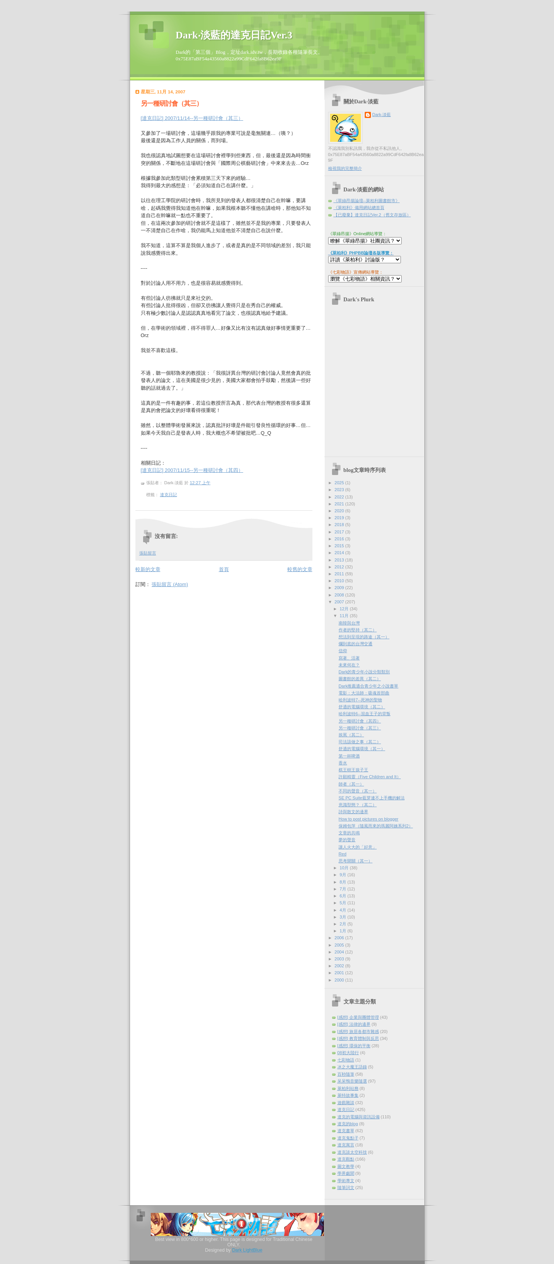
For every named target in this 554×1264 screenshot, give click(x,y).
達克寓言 (345, 1145)
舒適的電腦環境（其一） (362, 748)
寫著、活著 (349, 658)
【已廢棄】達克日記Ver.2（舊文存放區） (372, 215)
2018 (340, 524)
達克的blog (347, 1123)
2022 (340, 497)
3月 (343, 917)
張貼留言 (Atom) (170, 584)
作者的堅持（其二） (358, 630)
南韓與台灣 (349, 623)
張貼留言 (147, 553)
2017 (340, 532)
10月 (345, 867)
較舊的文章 (299, 569)
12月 (345, 608)
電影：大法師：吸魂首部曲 (364, 693)
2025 (340, 482)
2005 (340, 945)
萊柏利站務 (348, 1088)
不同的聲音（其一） (358, 791)
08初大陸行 (348, 1052)
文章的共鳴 (349, 832)
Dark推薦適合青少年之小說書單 (368, 686)
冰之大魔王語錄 (352, 1067)
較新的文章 (147, 569)
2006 (340, 937)
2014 (340, 552)
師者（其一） (351, 784)
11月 (345, 615)
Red (342, 854)
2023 (340, 489)
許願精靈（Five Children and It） (370, 776)
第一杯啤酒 (349, 756)
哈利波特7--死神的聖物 (360, 700)
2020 (340, 510)
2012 (340, 567)
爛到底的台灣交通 (355, 643)
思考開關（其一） (355, 861)
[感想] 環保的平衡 (353, 1045)
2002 (340, 965)
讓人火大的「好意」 (358, 847)
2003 (340, 959)
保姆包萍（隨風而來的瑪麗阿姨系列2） (376, 826)
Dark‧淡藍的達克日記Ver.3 (234, 35)
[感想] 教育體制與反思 (358, 1038)
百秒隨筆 (345, 1074)
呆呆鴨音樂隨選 (352, 1081)
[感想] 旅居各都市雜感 (358, 1031)
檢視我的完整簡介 (345, 168)
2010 (340, 580)
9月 (343, 874)
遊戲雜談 (345, 1102)
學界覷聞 (345, 1173)
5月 (343, 902)
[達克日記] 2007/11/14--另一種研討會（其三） (192, 118)
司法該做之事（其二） (360, 741)
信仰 (343, 650)
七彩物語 (345, 1060)
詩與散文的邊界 (353, 811)
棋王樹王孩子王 (353, 769)
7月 (343, 889)
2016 (340, 538)
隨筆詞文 (345, 1187)
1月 (343, 930)
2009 (340, 587)
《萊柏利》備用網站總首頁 (359, 207)
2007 (340, 602)
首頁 (224, 569)
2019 (340, 517)
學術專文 (345, 1180)
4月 (343, 910)
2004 (340, 952)
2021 (340, 504)
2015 (340, 545)
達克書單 (345, 1130)
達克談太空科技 (352, 1152)
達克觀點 (345, 1159)
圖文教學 (345, 1166)
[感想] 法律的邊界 (353, 1024)
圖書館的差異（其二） (360, 678)
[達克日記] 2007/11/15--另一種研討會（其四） (192, 470)
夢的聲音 (347, 839)
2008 (340, 595)
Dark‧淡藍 (381, 114)
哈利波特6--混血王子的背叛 (364, 713)
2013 (340, 560)
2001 (340, 972)
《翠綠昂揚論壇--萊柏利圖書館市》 (367, 200)
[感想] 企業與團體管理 (358, 1017)
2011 (340, 573)
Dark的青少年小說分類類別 (364, 671)
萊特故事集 (348, 1095)
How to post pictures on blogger (368, 819)
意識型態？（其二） (358, 804)
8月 (343, 882)
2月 (343, 924)
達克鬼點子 (348, 1138)
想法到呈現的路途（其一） (364, 636)
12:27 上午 (200, 482)
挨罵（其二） (351, 734)
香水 (343, 763)
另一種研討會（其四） (360, 721)
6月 (343, 896)
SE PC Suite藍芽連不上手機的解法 (371, 798)
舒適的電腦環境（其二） (362, 706)
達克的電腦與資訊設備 (358, 1117)
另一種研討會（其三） (171, 103)
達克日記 (168, 494)
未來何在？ (349, 665)
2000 (340, 980)
